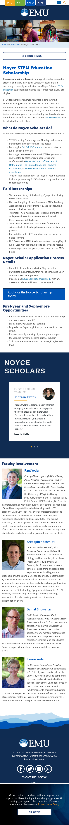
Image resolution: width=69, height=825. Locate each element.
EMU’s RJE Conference (33, 147)
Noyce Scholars (54, 118)
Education (15, 45)
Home (5, 45)
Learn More (21, 434)
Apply (30, 3)
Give (40, 3)
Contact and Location (34, 777)
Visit (20, 3)
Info (9, 3)
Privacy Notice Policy (48, 804)
